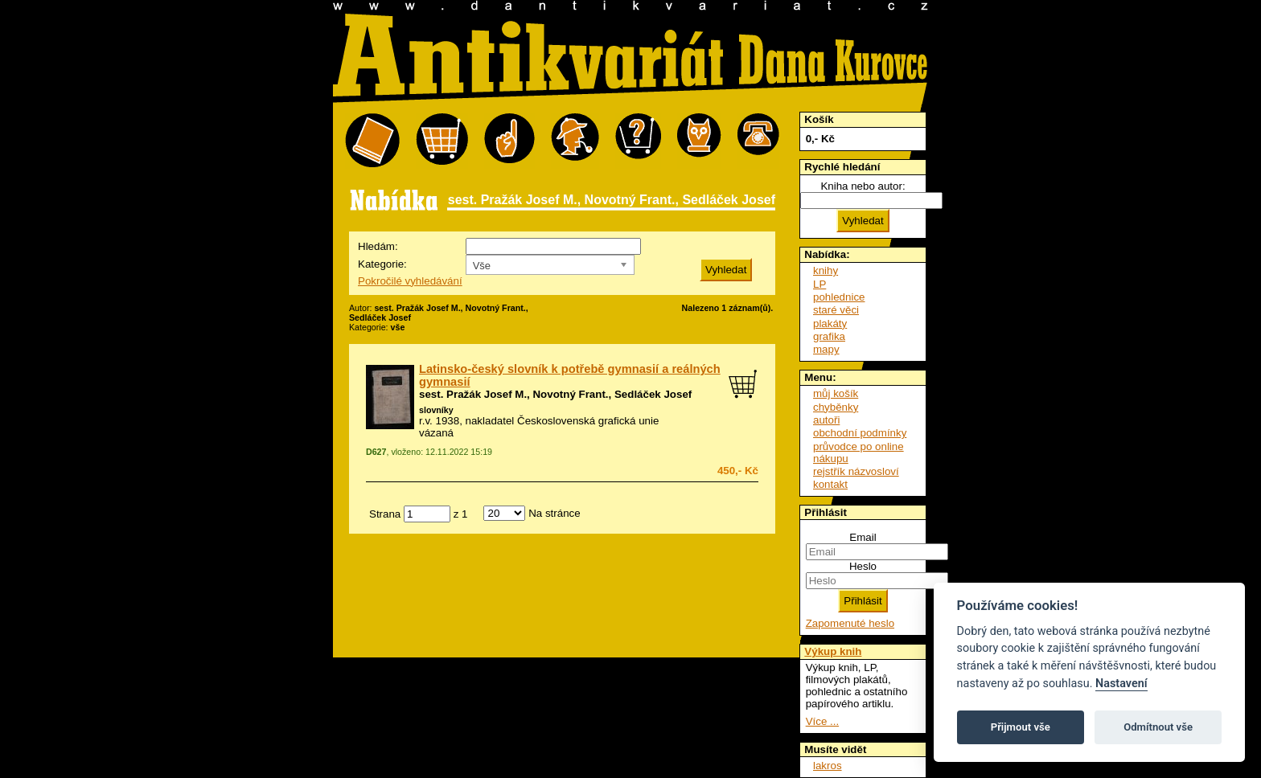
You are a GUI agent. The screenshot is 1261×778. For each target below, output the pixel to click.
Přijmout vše (1020, 727)
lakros (827, 766)
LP (819, 284)
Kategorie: (382, 264)
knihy (825, 270)
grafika (829, 336)
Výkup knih (832, 651)
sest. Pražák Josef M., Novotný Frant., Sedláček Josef (555, 394)
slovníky (436, 410)
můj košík (835, 393)
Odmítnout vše (1158, 727)
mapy (826, 349)
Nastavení (1121, 683)
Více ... (822, 721)
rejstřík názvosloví (856, 471)
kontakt (830, 484)
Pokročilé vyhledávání (410, 281)
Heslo (863, 566)
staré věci (836, 310)
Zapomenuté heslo (850, 623)
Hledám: (378, 246)
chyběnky (835, 407)
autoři (826, 420)
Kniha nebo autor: (862, 186)
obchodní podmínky (859, 433)
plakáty (830, 323)
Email (862, 537)
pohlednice (839, 297)
